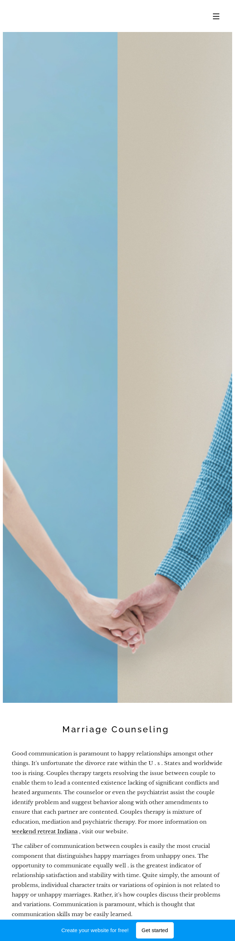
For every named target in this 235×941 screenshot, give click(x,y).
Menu (216, 16)
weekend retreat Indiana (45, 831)
